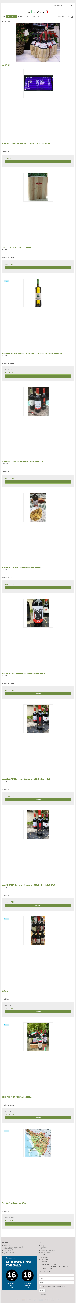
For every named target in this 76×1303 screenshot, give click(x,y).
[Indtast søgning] (62, 5)
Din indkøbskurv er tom (64, 16)
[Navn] (56, 1275)
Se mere (6, 1254)
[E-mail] (56, 1278)
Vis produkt (38, 162)
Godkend (42, 1290)
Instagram (44, 1294)
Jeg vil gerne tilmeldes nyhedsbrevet (58, 1286)
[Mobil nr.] (56, 1282)
